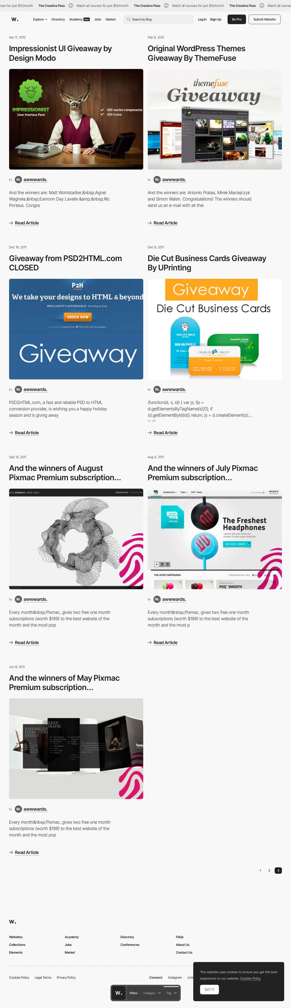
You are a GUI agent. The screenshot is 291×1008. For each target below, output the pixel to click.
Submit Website (264, 19)
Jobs (97, 19)
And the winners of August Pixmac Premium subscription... (65, 472)
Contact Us (184, 952)
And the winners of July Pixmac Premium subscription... (203, 472)
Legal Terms (43, 977)
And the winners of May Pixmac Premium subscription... (64, 682)
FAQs (179, 937)
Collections (17, 945)
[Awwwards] (14, 19)
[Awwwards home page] (118, 993)
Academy (79, 19)
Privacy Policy (66, 977)
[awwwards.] (31, 179)
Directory (58, 19)
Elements (16, 952)
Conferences (129, 945)
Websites (16, 937)
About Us (182, 945)
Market (111, 19)
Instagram (175, 977)
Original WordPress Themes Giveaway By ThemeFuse (197, 53)
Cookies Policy (19, 977)
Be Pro (236, 19)
